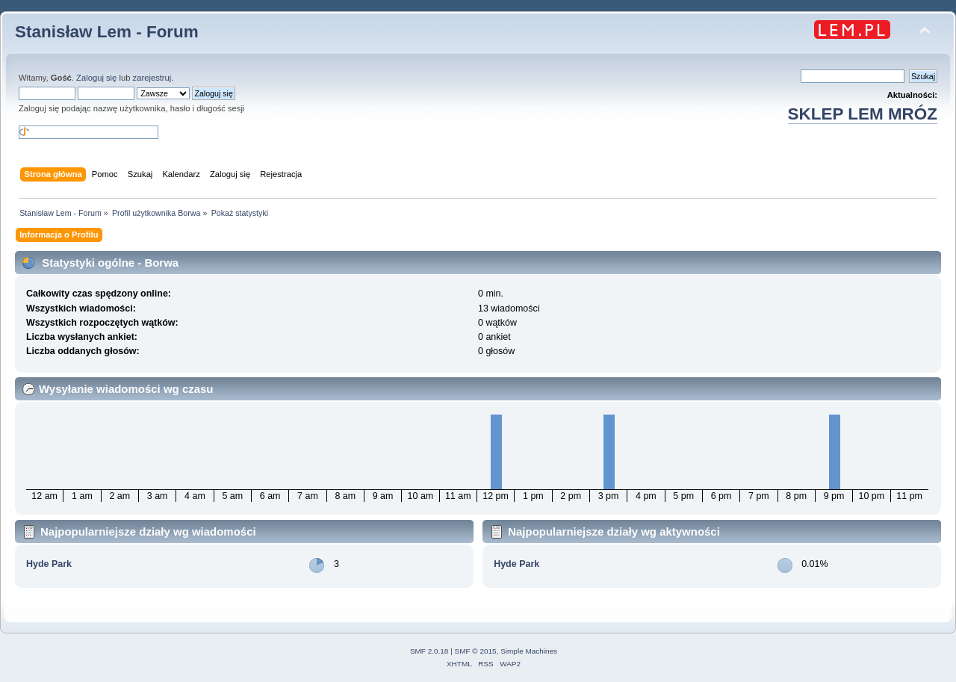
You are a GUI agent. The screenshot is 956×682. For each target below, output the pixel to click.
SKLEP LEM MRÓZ (862, 114)
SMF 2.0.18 (429, 651)
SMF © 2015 (476, 651)
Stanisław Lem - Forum (107, 31)
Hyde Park (49, 564)
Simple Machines (528, 651)
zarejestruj (152, 77)
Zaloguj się (96, 77)
